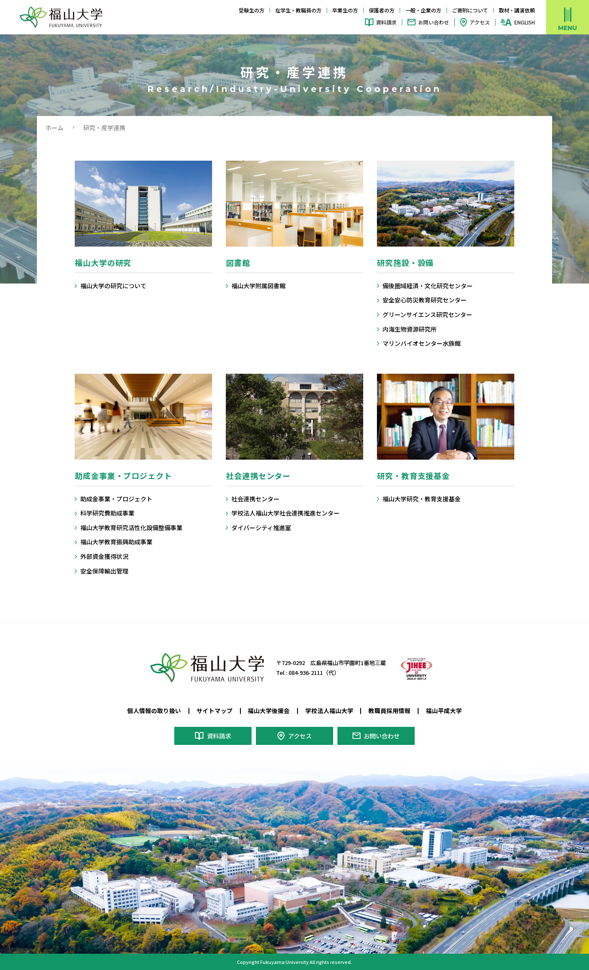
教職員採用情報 (389, 710)
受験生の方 (251, 10)
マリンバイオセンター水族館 (422, 343)
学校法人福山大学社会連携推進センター (285, 513)
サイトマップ (215, 710)
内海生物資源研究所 (410, 329)
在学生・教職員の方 (298, 10)
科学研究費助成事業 (107, 513)
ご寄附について (470, 10)
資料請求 (386, 22)
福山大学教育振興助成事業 (116, 542)
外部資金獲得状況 (104, 556)
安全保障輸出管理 (104, 571)
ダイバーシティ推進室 (261, 528)
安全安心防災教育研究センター (425, 300)
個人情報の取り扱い (154, 710)
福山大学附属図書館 (258, 286)
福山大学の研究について (113, 286)
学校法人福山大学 (329, 710)
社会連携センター (255, 499)
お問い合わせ (433, 22)
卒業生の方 (345, 10)
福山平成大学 (444, 710)
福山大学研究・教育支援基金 (422, 499)
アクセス (480, 22)
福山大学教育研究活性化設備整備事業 (131, 528)
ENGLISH (524, 22)
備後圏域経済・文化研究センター (428, 286)
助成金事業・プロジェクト (116, 499)
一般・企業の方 (423, 10)
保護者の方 (382, 10)
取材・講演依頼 (517, 10)
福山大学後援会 (269, 710)
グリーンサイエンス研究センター (427, 315)
